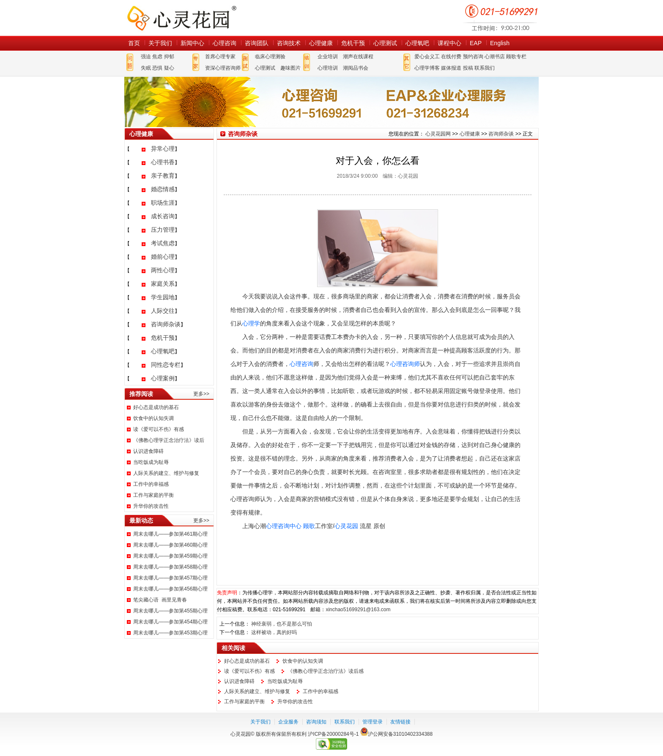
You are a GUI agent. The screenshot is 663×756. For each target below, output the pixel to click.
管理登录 (372, 722)
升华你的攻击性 (151, 506)
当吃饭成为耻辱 (151, 462)
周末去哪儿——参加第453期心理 (170, 633)
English (500, 43)
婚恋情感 (163, 189)
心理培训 (328, 68)
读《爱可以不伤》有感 (158, 429)
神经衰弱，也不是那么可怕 (281, 624)
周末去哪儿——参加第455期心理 (170, 611)
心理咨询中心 (283, 526)
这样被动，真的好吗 (274, 632)
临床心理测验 (270, 57)
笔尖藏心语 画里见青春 (160, 600)
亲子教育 (163, 175)
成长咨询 (163, 216)
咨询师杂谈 (166, 324)
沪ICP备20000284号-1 (333, 734)
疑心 (169, 68)
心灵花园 (346, 526)
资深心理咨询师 (223, 68)
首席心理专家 (220, 57)
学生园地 (163, 297)
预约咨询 (473, 57)
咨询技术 (289, 43)
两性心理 (163, 270)
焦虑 (157, 57)
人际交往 (163, 310)
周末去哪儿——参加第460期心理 (170, 545)
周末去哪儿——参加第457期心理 (170, 578)
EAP (476, 43)
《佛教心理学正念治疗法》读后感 (326, 671)
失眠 (146, 68)
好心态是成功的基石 (156, 407)
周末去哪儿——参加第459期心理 (170, 556)
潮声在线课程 (358, 57)
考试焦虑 (163, 243)
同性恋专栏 (166, 364)
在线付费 (451, 57)
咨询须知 (316, 722)
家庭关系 (163, 283)
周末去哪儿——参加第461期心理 (170, 534)
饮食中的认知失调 (153, 418)
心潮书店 (495, 57)
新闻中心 (192, 43)
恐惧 (157, 68)
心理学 (251, 323)
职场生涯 (163, 202)
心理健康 (321, 43)
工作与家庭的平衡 (153, 495)
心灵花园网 (181, 18)
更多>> (201, 394)
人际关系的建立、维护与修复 (166, 473)
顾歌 (309, 526)
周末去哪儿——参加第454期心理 (170, 622)
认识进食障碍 (148, 451)
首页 (134, 43)
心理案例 (163, 378)
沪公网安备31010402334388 (400, 734)
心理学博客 (427, 68)
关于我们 (160, 43)
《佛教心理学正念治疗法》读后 (168, 440)
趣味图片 (290, 68)
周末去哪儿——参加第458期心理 (170, 567)
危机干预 (353, 43)
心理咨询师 (405, 363)
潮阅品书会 (355, 68)
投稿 (468, 68)
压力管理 (163, 229)
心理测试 (385, 43)
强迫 (146, 57)
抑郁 (169, 57)
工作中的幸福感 (151, 484)
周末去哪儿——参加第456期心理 (170, 589)
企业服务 (288, 722)
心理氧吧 (417, 43)
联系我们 (484, 68)
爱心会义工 (427, 57)
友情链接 (400, 722)
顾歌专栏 (516, 57)
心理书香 (163, 162)
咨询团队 (256, 43)
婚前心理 (163, 256)
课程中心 (449, 43)
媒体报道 (451, 68)
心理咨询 (224, 43)
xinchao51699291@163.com (358, 609)
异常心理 (163, 148)
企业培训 (328, 57)
